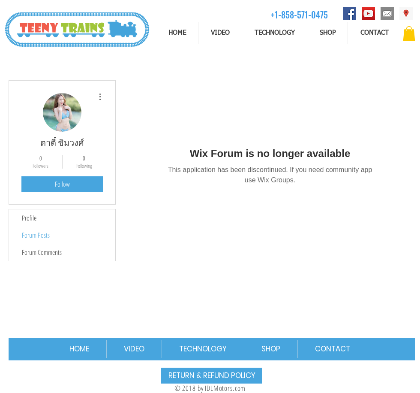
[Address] (406, 13)
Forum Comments (42, 252)
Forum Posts (36, 235)
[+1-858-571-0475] (299, 14)
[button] (409, 33)
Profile (29, 218)
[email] (387, 13)
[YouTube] (368, 13)
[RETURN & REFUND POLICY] (211, 376)
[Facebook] (349, 13)
